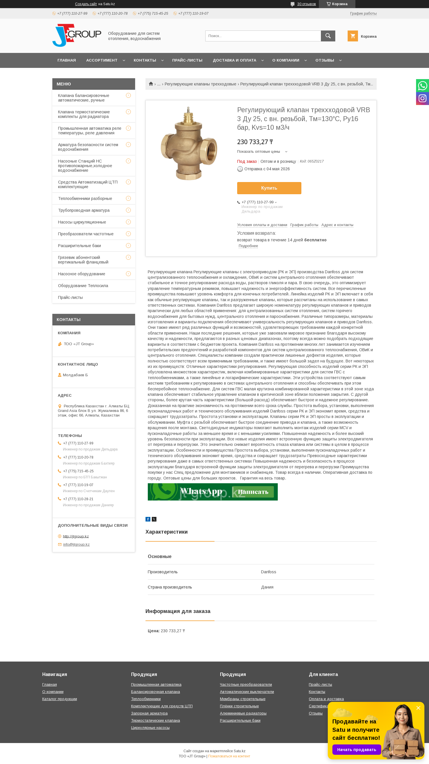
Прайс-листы (187, 60)
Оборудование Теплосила (83, 285)
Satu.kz (240, 751)
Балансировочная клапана (155, 691)
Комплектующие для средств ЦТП (162, 706)
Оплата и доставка (326, 699)
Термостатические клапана (155, 720)
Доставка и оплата (234, 60)
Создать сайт (86, 4)
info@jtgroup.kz (76, 544)
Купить (269, 188)
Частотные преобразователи (246, 684)
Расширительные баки (79, 245)
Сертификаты (321, 706)
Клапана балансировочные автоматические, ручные (83, 97)
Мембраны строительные (242, 699)
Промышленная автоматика (156, 684)
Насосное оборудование (81, 274)
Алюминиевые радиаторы (243, 713)
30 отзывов (306, 4)
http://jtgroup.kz (76, 536)
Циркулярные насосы (150, 727)
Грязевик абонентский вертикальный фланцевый (83, 259)
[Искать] (328, 35)
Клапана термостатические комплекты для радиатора (84, 114)
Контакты (145, 60)
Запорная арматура (149, 713)
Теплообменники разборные (85, 198)
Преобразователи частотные (86, 234)
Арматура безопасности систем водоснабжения (88, 147)
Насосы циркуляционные (82, 222)
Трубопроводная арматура (84, 210)
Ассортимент (102, 60)
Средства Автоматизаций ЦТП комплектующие (88, 184)
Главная (67, 60)
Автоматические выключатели (247, 691)
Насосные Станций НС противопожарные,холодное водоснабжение (85, 166)
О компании (285, 60)
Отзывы (324, 60)
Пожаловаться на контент (229, 756)
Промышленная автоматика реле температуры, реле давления (89, 130)
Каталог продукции (59, 699)
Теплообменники (146, 699)
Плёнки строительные (239, 706)
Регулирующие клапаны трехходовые (200, 84)
